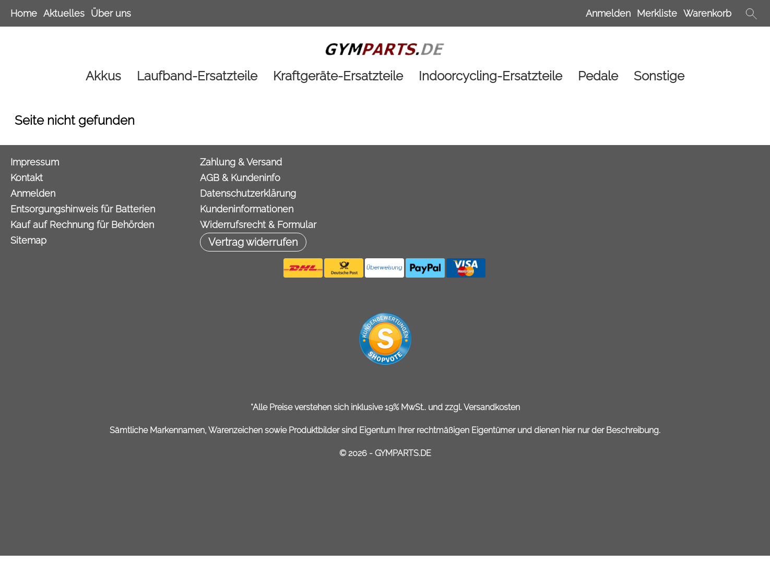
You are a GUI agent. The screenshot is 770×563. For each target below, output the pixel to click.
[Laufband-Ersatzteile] (197, 76)
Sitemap (28, 240)
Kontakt (26, 177)
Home (23, 13)
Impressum (34, 162)
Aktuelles (64, 13)
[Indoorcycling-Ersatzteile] (490, 76)
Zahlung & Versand (241, 162)
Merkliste (657, 13)
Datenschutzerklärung (248, 193)
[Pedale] (598, 76)
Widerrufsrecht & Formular (258, 224)
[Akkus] (103, 76)
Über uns (111, 13)
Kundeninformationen (246, 208)
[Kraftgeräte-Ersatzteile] (338, 76)
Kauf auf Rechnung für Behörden (82, 224)
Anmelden (608, 13)
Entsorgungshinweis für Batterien (82, 208)
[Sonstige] (659, 76)
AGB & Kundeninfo (240, 177)
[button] (751, 13)
